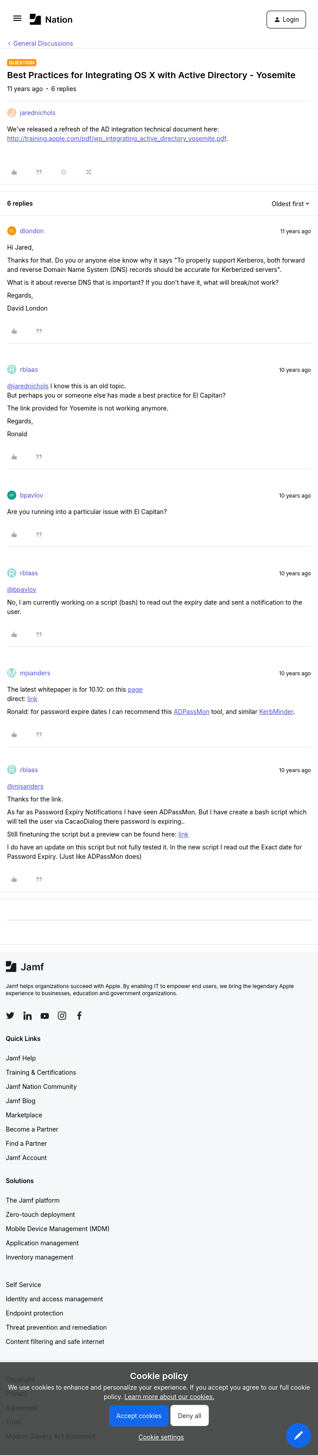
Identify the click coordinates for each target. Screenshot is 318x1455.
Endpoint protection (34, 1313)
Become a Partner (32, 1129)
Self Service (23, 1284)
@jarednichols (28, 386)
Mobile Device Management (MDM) (58, 1228)
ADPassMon (192, 711)
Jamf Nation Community (41, 1086)
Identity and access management (54, 1299)
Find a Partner (26, 1143)
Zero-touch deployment (40, 1214)
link (32, 698)
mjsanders (35, 673)
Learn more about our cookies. (170, 1396)
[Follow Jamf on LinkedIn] (27, 1015)
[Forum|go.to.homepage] (51, 19)
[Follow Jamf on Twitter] (10, 1015)
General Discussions (43, 43)
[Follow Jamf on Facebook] (79, 1015)
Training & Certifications (41, 1072)
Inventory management (39, 1257)
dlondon (32, 231)
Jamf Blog (20, 1100)
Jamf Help (21, 1058)
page (135, 689)
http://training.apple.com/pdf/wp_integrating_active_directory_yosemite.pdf (116, 138)
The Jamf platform (33, 1200)
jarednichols (37, 112)
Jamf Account (26, 1157)
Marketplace (24, 1115)
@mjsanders (25, 786)
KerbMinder (276, 711)
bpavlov (31, 495)
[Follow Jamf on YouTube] (44, 1016)
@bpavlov (21, 589)
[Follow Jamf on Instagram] (62, 1015)
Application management (42, 1243)
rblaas (29, 369)
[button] (17, 21)
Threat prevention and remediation (56, 1327)
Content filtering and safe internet (55, 1341)
